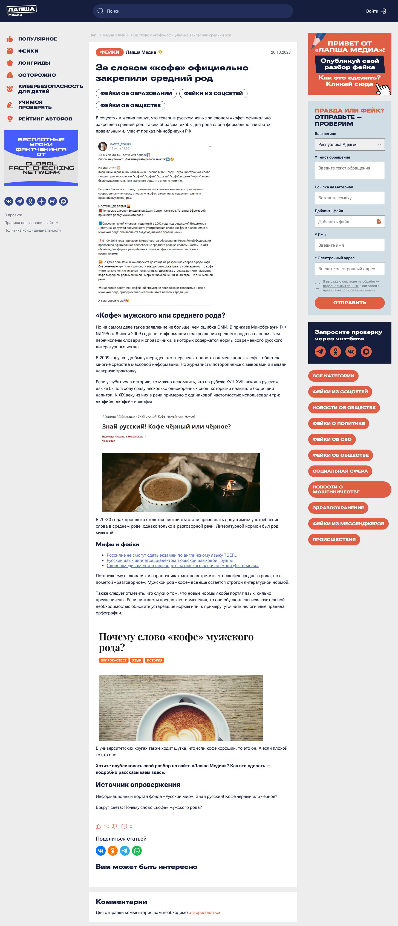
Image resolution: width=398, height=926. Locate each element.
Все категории (333, 375)
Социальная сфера (340, 470)
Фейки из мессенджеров (348, 523)
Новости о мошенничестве (336, 489)
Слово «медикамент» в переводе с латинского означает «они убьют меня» (183, 565)
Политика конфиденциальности (32, 230)
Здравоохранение (338, 507)
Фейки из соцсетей (213, 93)
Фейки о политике (339, 423)
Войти (376, 11)
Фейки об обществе (130, 105)
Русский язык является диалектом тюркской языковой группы (170, 560)
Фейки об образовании (136, 93)
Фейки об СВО (332, 438)
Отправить (349, 302)
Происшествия (334, 539)
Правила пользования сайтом (31, 222)
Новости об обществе (344, 407)
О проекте (13, 215)
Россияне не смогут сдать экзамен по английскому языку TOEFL (172, 555)
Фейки (109, 52)
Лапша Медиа (141, 52)
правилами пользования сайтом (349, 290)
